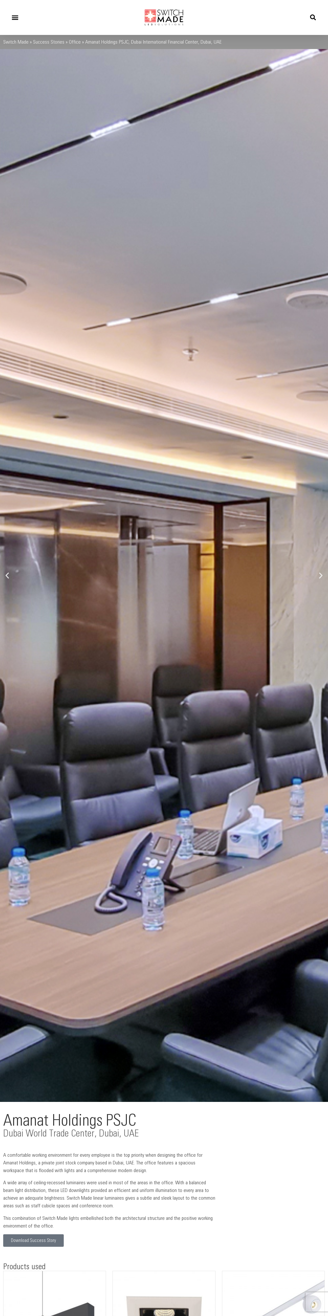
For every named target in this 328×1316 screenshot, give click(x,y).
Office (75, 42)
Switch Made (16, 42)
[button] (15, 17)
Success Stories (48, 42)
